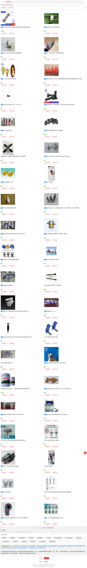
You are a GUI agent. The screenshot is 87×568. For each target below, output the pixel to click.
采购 (85, 452)
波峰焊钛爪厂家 (33, 548)
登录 (40, 558)
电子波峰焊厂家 (33, 546)
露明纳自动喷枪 (57, 537)
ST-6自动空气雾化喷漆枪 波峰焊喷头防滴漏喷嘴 (13, 440)
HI (11, 531)
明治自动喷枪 (42, 541)
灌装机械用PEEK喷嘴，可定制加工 (53, 285)
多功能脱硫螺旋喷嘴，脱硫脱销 (55, 130)
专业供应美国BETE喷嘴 (53, 259)
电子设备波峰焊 (68, 537)
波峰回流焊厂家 (72, 546)
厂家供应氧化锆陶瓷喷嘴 (9, 208)
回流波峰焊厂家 (63, 546)
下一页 (47, 528)
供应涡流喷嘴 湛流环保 (6, 363)
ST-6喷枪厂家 (4, 548)
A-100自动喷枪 (5, 541)
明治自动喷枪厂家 (54, 546)
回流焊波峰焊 (52, 541)
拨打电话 (11, 33)
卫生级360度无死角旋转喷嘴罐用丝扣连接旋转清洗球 (17, 27)
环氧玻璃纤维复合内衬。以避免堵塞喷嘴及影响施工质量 (15, 388)
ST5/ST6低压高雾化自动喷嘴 (51, 440)
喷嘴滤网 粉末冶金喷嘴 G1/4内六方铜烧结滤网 (59, 388)
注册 (46, 558)
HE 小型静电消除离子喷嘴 (50, 337)
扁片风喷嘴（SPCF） (8, 182)
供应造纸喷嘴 (6, 492)
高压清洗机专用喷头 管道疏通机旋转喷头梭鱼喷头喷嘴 (17, 337)
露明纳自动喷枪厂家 (43, 546)
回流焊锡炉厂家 (25, 546)
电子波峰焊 (31, 537)
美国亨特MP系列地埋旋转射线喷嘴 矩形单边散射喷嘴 (57, 492)
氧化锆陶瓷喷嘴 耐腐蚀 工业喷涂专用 (56, 363)
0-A (1, 531)
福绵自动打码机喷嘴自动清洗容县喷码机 (57, 414)
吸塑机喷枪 (78, 537)
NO (19, 531)
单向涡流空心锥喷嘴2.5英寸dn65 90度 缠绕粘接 (15, 517)
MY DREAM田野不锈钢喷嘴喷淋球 (55, 53)
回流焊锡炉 (24, 541)
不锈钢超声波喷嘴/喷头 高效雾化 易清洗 (57, 233)
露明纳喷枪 (40, 537)
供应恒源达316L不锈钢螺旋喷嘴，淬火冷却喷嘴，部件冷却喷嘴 (63, 208)
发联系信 (4, 33)
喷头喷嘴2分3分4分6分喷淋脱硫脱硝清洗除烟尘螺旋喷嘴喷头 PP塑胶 (64, 78)
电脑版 (46, 561)
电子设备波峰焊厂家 (13, 548)
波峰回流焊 (33, 541)
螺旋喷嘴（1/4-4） (51, 311)
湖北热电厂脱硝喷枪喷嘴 (53, 27)
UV (28, 531)
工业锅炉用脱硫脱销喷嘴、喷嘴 (55, 517)
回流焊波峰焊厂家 (24, 548)
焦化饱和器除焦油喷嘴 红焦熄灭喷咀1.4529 (14, 233)
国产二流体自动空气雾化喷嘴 (10, 466)
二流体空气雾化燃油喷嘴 (9, 78)
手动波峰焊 (12, 537)
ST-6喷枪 (49, 537)
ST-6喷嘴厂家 (16, 546)
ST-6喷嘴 (4, 537)
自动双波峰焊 (22, 537)
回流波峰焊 (15, 541)
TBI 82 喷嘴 (50, 182)
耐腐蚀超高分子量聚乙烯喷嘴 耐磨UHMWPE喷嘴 (13, 156)
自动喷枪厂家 (41, 548)
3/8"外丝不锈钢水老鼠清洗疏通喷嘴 (12, 53)
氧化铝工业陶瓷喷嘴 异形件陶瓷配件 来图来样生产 (16, 311)
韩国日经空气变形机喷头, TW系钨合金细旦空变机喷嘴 (60, 104)
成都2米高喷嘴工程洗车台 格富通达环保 (13, 414)
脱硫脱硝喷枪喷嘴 (8, 285)
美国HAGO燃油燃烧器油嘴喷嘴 (11, 259)
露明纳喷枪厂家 (81, 546)
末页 (52, 528)
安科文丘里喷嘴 (48, 466)
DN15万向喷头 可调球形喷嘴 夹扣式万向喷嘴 (58, 156)
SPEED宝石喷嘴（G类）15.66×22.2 (12, 104)
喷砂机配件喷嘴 (7, 130)
